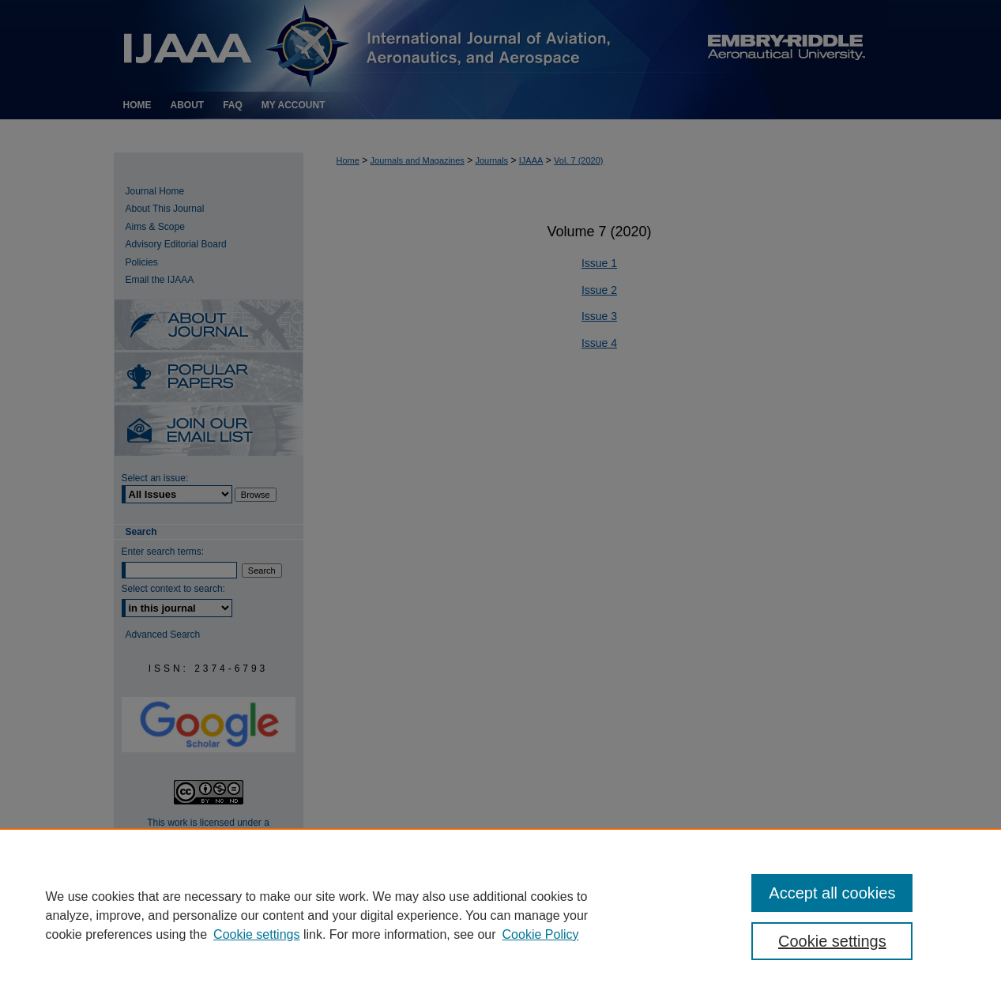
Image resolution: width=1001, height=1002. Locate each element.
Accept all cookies (832, 893)
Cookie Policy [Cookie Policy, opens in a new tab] (540, 934)
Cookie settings (256, 934)
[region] (500, 915)
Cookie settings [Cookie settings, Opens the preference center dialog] (832, 941)
